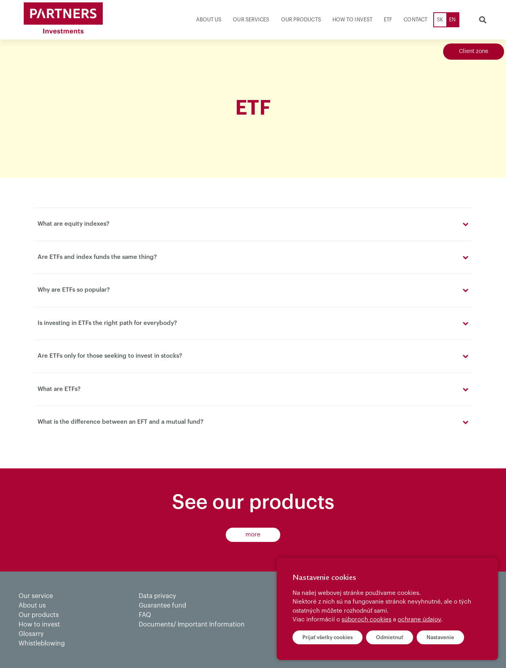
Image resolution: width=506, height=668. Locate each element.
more (253, 535)
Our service (36, 596)
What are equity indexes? (74, 224)
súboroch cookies (366, 620)
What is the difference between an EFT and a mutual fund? (121, 422)
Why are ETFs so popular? (74, 290)
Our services (251, 19)
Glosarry (31, 634)
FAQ (145, 615)
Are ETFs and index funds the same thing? (97, 257)
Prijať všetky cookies (327, 637)
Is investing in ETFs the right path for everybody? (107, 323)
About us (209, 19)
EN (452, 19)
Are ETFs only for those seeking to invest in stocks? (110, 356)
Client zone (473, 51)
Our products (301, 19)
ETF (388, 19)
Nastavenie (440, 637)
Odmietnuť (389, 637)
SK (440, 19)
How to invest (352, 19)
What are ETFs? (59, 389)
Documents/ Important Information (192, 624)
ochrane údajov (419, 620)
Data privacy (157, 596)
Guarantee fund (162, 605)
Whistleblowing (42, 643)
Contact (415, 19)
